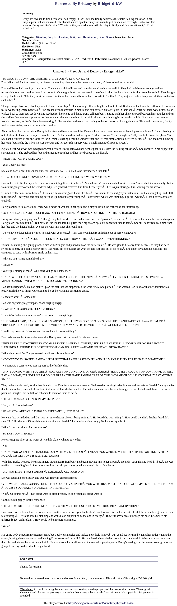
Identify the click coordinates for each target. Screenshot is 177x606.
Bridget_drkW (110, 3)
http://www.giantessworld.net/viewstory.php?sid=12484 (100, 603)
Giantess (41, 37)
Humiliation (90, 37)
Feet (78, 37)
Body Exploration (58, 37)
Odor (102, 37)
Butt (72, 37)
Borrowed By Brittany (73, 3)
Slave (109, 37)
